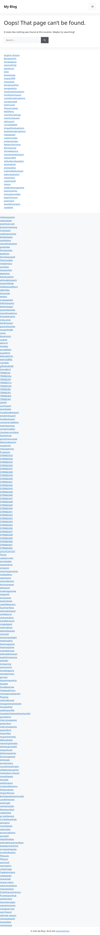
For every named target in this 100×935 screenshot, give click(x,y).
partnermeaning (8, 227)
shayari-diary (6, 882)
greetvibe (5, 246)
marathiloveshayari (14, 154)
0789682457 (6, 531)
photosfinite (10, 65)
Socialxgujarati (7, 256)
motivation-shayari (9, 773)
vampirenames (7, 905)
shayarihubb (6, 329)
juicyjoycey (5, 597)
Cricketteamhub (8, 819)
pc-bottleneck (7, 816)
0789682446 (6, 495)
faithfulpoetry (7, 303)
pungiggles (6, 561)
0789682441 (6, 481)
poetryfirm (5, 723)
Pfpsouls (4, 855)
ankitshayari (6, 783)
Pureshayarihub (8, 895)
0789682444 (6, 491)
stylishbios (5, 240)
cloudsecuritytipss (9, 432)
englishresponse (8, 657)
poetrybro (9, 200)
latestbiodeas (7, 839)
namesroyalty (7, 806)
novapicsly (5, 445)
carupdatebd (10, 124)
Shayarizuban (11, 108)
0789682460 (6, 541)
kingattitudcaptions (14, 128)
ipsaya (7, 184)
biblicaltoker (6, 739)
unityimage (6, 869)
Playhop (4, 696)
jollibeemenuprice (9, 769)
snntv (3, 333)
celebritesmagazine (14, 187)
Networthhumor (12, 144)
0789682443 (6, 488)
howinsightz (6, 640)
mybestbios (6, 574)
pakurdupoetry (11, 174)
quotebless (5, 349)
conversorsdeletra (9, 422)
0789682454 (6, 521)
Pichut (3, 554)
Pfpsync (4, 859)
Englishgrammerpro (10, 892)
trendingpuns (7, 670)
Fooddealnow (7, 686)
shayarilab (5, 878)
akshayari (5, 587)
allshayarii (9, 121)
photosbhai (10, 167)
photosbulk (10, 164)
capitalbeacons (7, 604)
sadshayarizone (8, 233)
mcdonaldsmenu (8, 786)
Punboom (5, 452)
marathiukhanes (8, 243)
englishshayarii (8, 415)
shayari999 (9, 78)
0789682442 (6, 485)
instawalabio (6, 299)
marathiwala (6, 776)
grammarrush (7, 223)
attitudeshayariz (8, 280)
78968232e (5, 375)
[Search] (45, 40)
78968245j (5, 392)
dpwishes (5, 273)
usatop (3, 339)
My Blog (10, 6)
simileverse (6, 614)
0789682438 (6, 471)
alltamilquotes (7, 630)
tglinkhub (9, 68)
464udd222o (6, 356)
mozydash (9, 81)
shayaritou (9, 177)
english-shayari (12, 55)
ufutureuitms (7, 617)
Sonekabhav (10, 61)
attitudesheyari (8, 610)
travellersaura (7, 620)
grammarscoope (8, 438)
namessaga (6, 925)
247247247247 (7, 551)
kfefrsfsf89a (6, 359)
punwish (4, 835)
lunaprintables (7, 428)
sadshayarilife (7, 710)
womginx (5, 822)
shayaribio (5, 733)
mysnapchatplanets (10, 693)
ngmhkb (4, 362)
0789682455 (6, 524)
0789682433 (6, 455)
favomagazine (7, 644)
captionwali (10, 180)
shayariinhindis (8, 736)
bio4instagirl (6, 306)
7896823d (5, 372)
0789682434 (6, 458)
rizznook (4, 634)
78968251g (5, 382)
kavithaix (4, 253)
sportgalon (5, 865)
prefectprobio (11, 141)
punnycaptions (7, 832)
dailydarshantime (9, 845)
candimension (7, 799)
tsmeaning (5, 663)
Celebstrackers (7, 872)
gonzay (3, 677)
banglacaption (11, 84)
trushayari (5, 230)
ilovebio (4, 346)
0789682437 (6, 468)
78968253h (5, 385)
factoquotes (6, 250)
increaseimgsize (8, 849)
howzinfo (5, 594)
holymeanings (7, 425)
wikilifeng (9, 111)
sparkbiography (12, 204)
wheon (3, 296)
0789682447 (6, 498)
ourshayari (5, 405)
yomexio (4, 266)
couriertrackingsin (9, 766)
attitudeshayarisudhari (12, 842)
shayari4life (10, 157)
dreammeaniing (8, 680)
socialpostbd (10, 101)
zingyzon (4, 567)
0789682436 (6, 465)
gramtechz (5, 716)
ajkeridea (5, 289)
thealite (4, 683)
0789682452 (6, 514)
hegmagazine (7, 647)
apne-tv (4, 342)
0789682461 (6, 544)
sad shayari (6, 911)
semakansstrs (7, 673)
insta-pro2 (5, 319)
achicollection (7, 581)
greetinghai (6, 898)
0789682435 (6, 461)
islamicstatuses (12, 118)
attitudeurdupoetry (14, 161)
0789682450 (6, 508)
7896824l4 (5, 399)
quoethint (5, 352)
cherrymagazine (8, 720)
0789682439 (6, 475)
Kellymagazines (8, 753)
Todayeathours (7, 690)
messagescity (7, 448)
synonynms (6, 667)
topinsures (9, 104)
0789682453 (6, 518)
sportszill (4, 862)
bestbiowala (6, 237)
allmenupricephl (8, 746)
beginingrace (11, 197)
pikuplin (4, 660)
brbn (6, 71)
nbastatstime (7, 888)
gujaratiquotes (7, 309)
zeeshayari (5, 577)
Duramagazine (7, 756)
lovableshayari (7, 419)
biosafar (4, 779)
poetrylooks (6, 600)
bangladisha (10, 88)
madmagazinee (8, 591)
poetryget (5, 802)
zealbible (8, 207)
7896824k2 (5, 395)
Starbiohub (6, 435)
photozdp (5, 293)
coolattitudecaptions (14, 98)
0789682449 (6, 505)
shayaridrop (6, 564)
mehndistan (6, 627)
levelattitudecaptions (15, 131)
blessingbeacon (8, 442)
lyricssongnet (7, 584)
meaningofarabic (9, 743)
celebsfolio (5, 812)
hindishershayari (12, 94)
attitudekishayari (8, 653)
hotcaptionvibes (12, 194)
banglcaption (7, 276)
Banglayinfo (10, 58)
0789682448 (6, 501)
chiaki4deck (6, 624)
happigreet (9, 134)
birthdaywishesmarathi (12, 796)
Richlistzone (10, 147)
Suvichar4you (7, 607)
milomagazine (7, 217)
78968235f (5, 379)
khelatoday (9, 75)
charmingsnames (9, 571)
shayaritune (6, 749)
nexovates (5, 829)
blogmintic (5, 336)
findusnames (7, 789)
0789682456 (6, 528)
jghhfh (3, 402)
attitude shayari (8, 915)
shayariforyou (7, 792)
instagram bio (7, 908)
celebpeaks (6, 875)
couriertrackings (12, 114)
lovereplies (5, 921)
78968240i (5, 389)
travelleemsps (7, 650)
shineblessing (11, 151)
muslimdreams (8, 852)
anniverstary (6, 763)
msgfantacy (6, 263)
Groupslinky (6, 706)
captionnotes (10, 137)
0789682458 (6, 534)
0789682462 (6, 548)
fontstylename (7, 316)
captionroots (6, 558)
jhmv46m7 (5, 369)
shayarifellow (7, 283)
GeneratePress (62, 931)
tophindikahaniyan (13, 170)
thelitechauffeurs (9, 286)
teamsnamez (10, 190)
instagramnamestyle (10, 703)
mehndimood (7, 700)
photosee (5, 759)
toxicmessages (7, 902)
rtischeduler (6, 825)
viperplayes (6, 220)
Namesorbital (7, 809)
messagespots (7, 918)
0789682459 (6, 538)
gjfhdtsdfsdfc (7, 366)
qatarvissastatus (8, 885)
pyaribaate (5, 409)
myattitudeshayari (9, 412)
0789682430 (6, 478)
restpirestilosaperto (14, 91)
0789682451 (6, 511)
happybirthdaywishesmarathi (15, 713)
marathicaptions (8, 313)
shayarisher (6, 270)
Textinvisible (6, 260)
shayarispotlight (8, 637)
